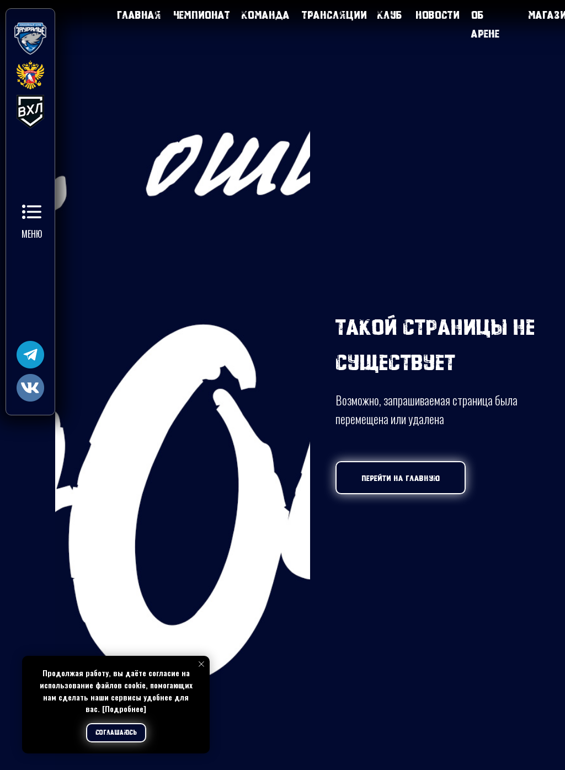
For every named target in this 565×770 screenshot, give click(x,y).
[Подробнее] (124, 708)
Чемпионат (201, 14)
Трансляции (334, 14)
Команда (266, 14)
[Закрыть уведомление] (201, 664)
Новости (437, 14)
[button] (31, 212)
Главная (139, 14)
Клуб (389, 14)
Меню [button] (32, 233)
